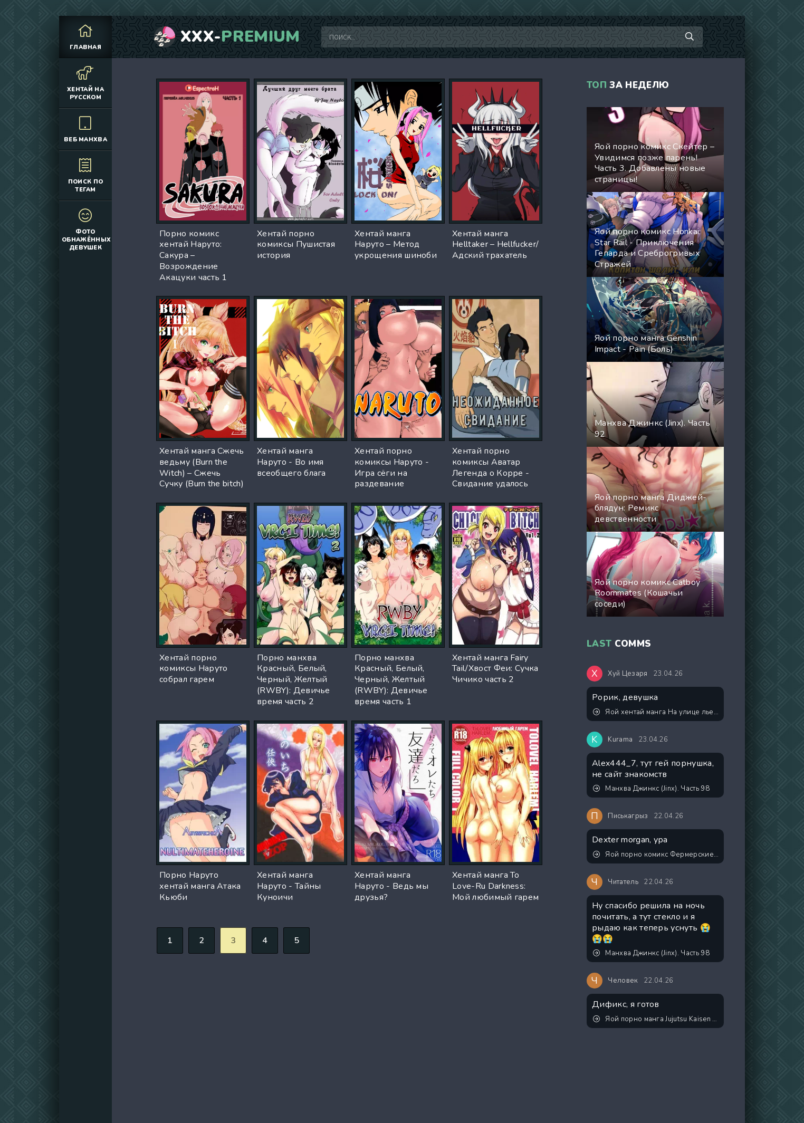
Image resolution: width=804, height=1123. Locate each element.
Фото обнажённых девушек (86, 229)
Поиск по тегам (85, 175)
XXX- (240, 36)
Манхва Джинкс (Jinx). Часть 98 (651, 788)
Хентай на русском (85, 82)
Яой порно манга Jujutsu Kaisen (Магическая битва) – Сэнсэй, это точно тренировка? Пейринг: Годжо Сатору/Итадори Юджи (656, 1019)
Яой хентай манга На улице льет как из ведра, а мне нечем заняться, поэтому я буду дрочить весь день (656, 712)
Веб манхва (85, 128)
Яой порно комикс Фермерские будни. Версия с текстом (656, 854)
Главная (85, 36)
